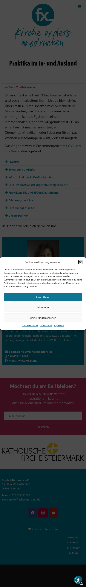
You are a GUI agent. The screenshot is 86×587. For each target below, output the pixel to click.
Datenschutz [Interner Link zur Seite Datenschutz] (46, 325)
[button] (80, 262)
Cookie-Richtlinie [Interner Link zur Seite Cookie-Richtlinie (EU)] (30, 325)
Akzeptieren (43, 297)
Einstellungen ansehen (43, 317)
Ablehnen (43, 307)
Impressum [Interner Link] (59, 325)
